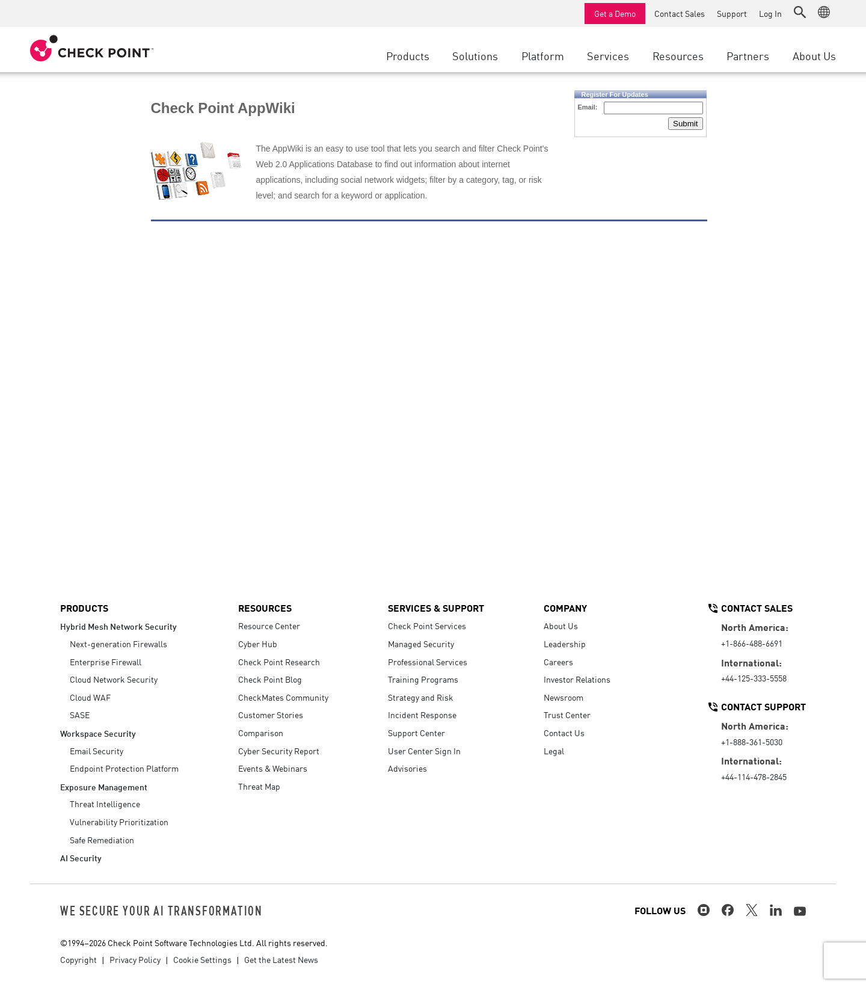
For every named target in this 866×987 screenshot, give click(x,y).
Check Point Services (427, 626)
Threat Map (259, 786)
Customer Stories (270, 715)
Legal (554, 751)
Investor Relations (577, 679)
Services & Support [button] (436, 607)
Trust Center (567, 715)
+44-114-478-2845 (754, 776)
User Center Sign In (424, 751)
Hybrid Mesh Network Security (118, 626)
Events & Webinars (272, 768)
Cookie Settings (202, 959)
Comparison (260, 733)
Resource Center (269, 626)
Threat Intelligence (105, 804)
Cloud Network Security (114, 679)
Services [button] (608, 55)
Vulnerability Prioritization (119, 822)
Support (732, 13)
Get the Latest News (281, 959)
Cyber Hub (257, 644)
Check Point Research (279, 662)
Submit (685, 123)
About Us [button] (814, 55)
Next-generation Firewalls (118, 644)
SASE (80, 715)
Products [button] (407, 55)
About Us (561, 626)
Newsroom (563, 697)
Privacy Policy (135, 959)
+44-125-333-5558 (754, 678)
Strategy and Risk (420, 697)
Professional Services (427, 662)
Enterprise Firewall (105, 662)
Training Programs (423, 679)
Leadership (565, 644)
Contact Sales (679, 13)
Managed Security (421, 644)
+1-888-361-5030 (751, 742)
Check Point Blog (270, 679)
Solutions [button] (475, 55)
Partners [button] (747, 55)
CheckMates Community (283, 697)
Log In (770, 13)
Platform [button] (542, 55)
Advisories (407, 768)
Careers (558, 662)
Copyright (78, 959)
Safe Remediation (102, 840)
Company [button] (565, 607)
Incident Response (422, 715)
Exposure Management (103, 786)
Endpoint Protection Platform (124, 768)
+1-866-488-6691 (751, 643)
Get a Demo (615, 13)
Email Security (96, 751)
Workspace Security (98, 733)
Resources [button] (678, 55)
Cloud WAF (90, 697)
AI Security (81, 857)
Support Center (416, 733)
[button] (800, 12)
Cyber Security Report (278, 751)
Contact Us (564, 733)
